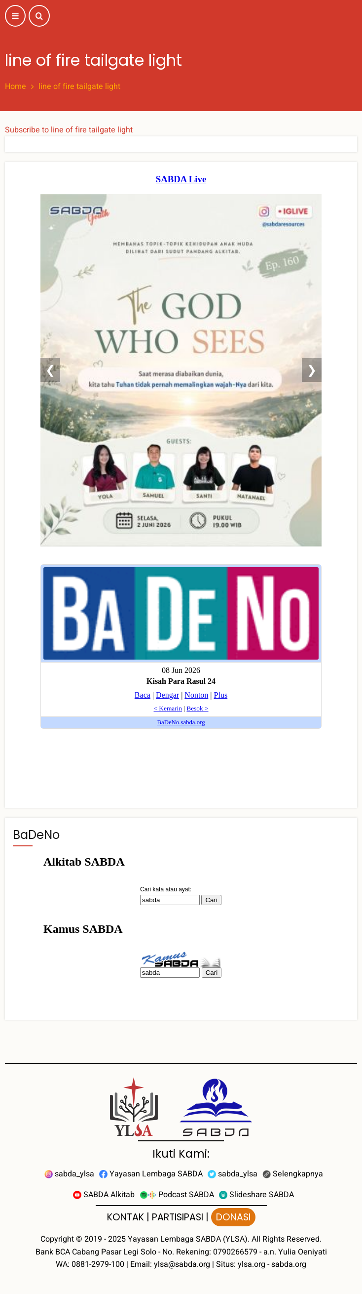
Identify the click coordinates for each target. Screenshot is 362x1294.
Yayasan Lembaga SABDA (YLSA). (189, 1239)
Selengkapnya (292, 1174)
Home (15, 86)
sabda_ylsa (69, 1174)
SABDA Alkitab (104, 1195)
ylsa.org (251, 1264)
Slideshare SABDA (256, 1195)
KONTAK (125, 1217)
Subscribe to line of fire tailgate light (69, 130)
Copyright (57, 1239)
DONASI (233, 1217)
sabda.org (288, 1264)
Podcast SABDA (177, 1195)
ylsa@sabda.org (182, 1264)
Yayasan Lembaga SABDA (151, 1174)
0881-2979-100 (98, 1264)
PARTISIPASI (177, 1217)
